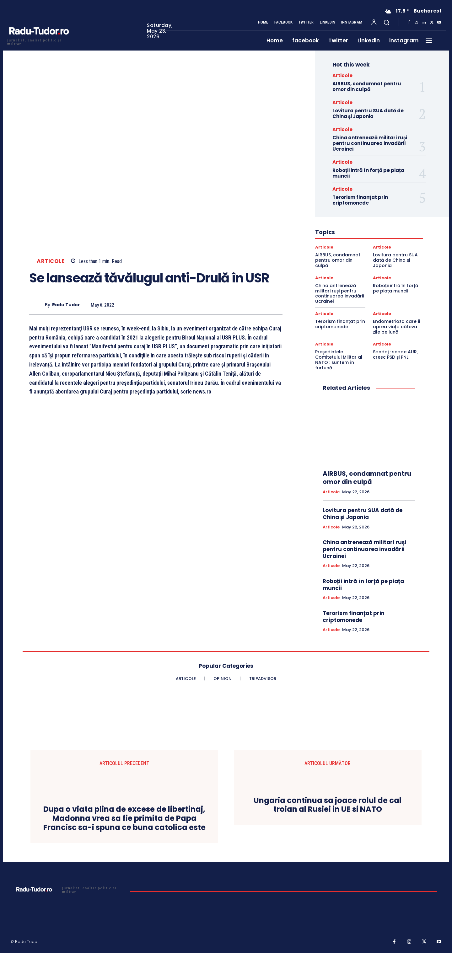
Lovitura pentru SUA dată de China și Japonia (368, 113)
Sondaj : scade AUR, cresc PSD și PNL (395, 354)
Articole (50, 261)
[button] (386, 22)
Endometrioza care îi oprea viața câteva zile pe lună (396, 326)
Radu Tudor (66, 305)
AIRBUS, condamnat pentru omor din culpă (366, 86)
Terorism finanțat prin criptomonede (360, 200)
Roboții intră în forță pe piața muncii (368, 173)
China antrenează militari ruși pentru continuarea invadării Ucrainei (369, 143)
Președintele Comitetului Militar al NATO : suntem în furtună (338, 360)
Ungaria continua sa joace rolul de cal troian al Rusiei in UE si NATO (327, 805)
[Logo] (69, 889)
